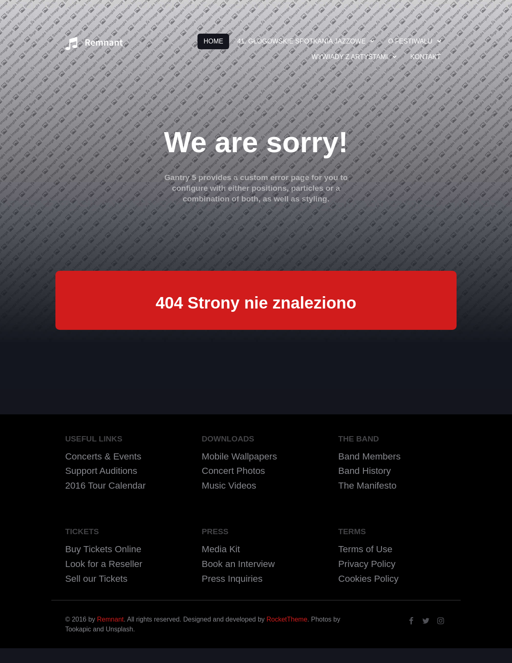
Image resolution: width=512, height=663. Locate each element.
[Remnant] (94, 46)
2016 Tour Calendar (105, 485)
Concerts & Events (103, 456)
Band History (364, 471)
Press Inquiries (232, 579)
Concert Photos (233, 471)
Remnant (110, 619)
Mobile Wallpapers (239, 456)
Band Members (369, 456)
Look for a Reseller (103, 564)
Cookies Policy (368, 579)
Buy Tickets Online (103, 549)
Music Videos (229, 485)
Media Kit (221, 549)
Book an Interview (238, 564)
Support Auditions (101, 471)
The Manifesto (367, 485)
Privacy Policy (366, 564)
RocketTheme (287, 619)
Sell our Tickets (96, 579)
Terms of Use (365, 549)
